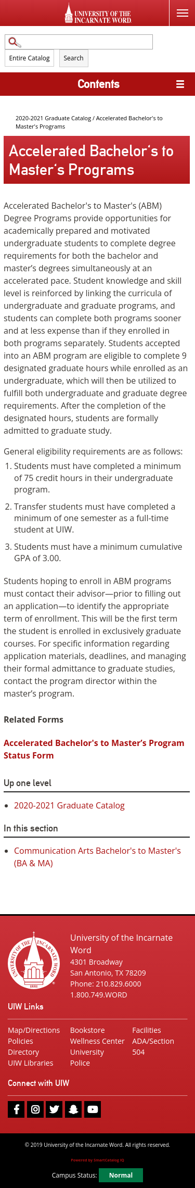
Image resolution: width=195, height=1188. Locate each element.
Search (74, 58)
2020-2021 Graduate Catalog (53, 118)
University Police (87, 1057)
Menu (178, 7)
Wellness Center (97, 1041)
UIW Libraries (30, 1063)
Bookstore (87, 1030)
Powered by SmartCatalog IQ (97, 1159)
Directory (23, 1052)
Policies (20, 1041)
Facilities (146, 1030)
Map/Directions (34, 1030)
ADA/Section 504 (153, 1046)
